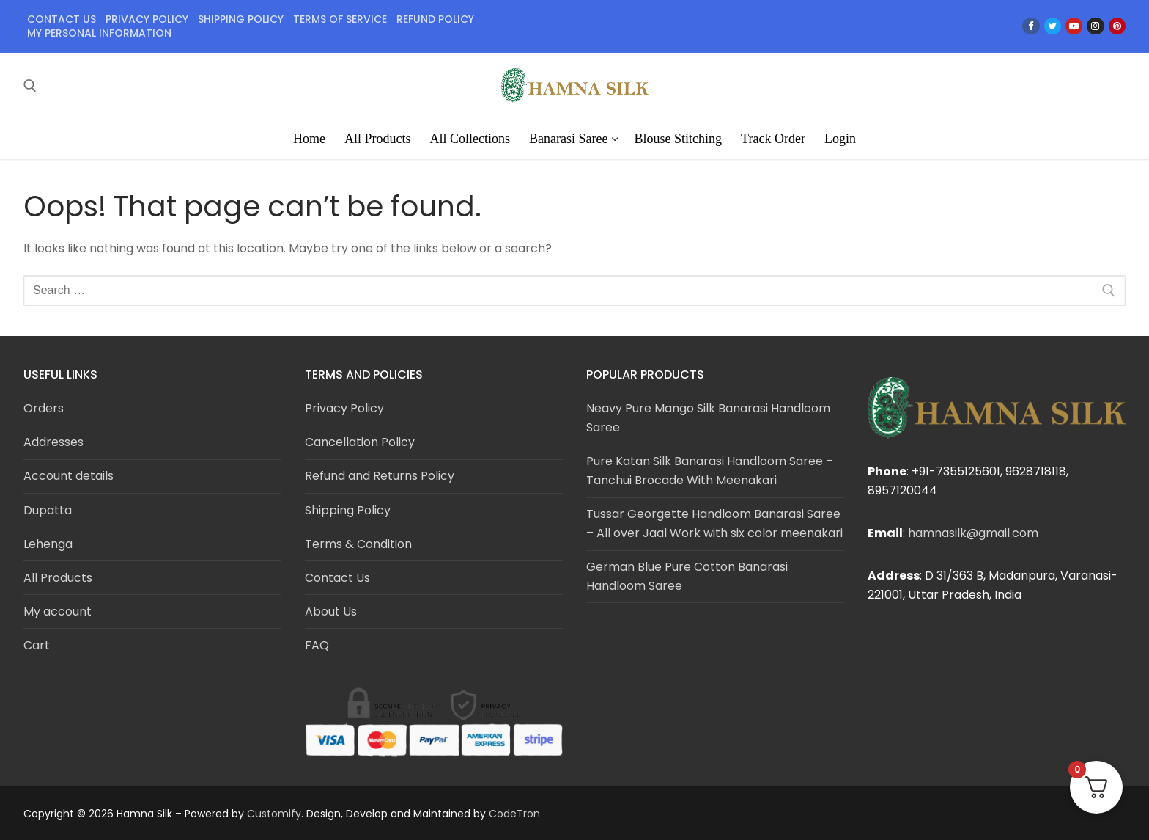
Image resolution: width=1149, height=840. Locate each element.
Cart (36, 645)
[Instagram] (1095, 26)
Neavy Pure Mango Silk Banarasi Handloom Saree (708, 418)
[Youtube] (1073, 26)
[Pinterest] (1117, 26)
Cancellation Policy (360, 442)
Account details (68, 475)
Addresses (53, 442)
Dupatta (47, 510)
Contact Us (61, 19)
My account (57, 611)
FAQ (317, 645)
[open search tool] (30, 85)
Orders (43, 408)
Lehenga (48, 544)
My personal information (99, 33)
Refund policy (435, 19)
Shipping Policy (348, 510)
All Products (57, 577)
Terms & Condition (358, 544)
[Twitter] (1052, 26)
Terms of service (340, 19)
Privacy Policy (344, 408)
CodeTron (514, 813)
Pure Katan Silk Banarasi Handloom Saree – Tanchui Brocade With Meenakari (709, 471)
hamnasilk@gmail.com (973, 533)
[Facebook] (1030, 26)
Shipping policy (241, 19)
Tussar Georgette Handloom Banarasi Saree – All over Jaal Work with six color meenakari (714, 523)
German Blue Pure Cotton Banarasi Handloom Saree (687, 576)
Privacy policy (147, 19)
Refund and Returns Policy (379, 475)
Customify (274, 813)
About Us (331, 611)
